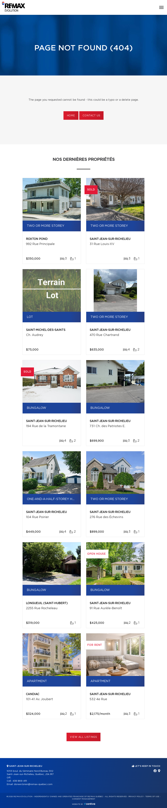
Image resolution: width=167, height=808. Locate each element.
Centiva (89, 804)
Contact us (91, 115)
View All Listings (83, 737)
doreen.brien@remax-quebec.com (33, 784)
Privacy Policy (136, 796)
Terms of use (152, 796)
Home (71, 115)
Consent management (83, 799)
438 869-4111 (20, 781)
